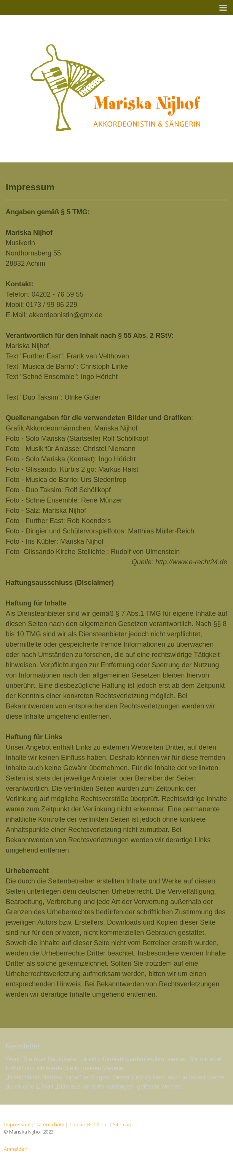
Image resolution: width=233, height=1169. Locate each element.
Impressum (17, 1124)
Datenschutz (49, 1124)
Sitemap (122, 1124)
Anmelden (15, 1148)
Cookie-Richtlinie (88, 1124)
